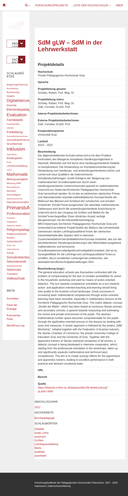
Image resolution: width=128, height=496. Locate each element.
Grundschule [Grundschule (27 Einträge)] (14, 143)
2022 (37, 407)
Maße (37, 448)
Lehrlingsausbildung (46, 444)
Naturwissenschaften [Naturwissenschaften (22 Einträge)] (18, 202)
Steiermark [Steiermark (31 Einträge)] (14, 269)
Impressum (40, 486)
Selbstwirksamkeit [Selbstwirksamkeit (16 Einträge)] (14, 266)
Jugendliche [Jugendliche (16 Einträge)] (12, 154)
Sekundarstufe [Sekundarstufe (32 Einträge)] (16, 261)
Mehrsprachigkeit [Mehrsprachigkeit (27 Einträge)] (17, 179)
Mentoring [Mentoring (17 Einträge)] (11, 183)
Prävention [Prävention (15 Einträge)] (11, 218)
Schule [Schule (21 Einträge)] (10, 253)
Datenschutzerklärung (59, 486)
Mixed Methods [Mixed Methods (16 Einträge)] (13, 187)
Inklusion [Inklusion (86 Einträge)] (16, 149)
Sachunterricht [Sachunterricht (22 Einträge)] (14, 241)
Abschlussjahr (18, 43)
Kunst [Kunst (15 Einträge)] (9, 162)
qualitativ (39, 451)
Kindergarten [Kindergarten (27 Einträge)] (14, 158)
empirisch (40, 436)
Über (119, 5)
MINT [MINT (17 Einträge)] (18, 183)
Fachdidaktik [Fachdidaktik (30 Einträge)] (15, 120)
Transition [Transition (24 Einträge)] (12, 273)
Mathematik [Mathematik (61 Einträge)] (17, 174)
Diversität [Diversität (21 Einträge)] (11, 105)
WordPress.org (15, 325)
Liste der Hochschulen (91, 5)
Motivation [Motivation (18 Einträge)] (11, 191)
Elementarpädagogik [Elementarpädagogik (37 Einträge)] (21, 109)
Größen (39, 440)
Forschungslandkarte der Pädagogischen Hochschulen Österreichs (69, 482)
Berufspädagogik (44, 418)
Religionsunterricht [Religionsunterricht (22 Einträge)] (16, 234)
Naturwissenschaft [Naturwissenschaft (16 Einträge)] (14, 199)
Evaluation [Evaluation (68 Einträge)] (17, 114)
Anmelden (13, 298)
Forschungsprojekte (51, 5)
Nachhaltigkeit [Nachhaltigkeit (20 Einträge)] (14, 195)
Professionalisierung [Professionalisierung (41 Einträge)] (22, 213)
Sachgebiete (18, 59)
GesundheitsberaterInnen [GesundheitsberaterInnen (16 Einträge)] (17, 136)
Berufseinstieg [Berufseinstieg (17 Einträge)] (13, 92)
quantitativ (40, 455)
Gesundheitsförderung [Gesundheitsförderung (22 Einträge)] (18, 140)
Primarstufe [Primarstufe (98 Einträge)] (19, 207)
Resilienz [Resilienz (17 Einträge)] (11, 238)
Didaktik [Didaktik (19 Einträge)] (10, 96)
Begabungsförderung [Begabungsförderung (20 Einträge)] (17, 84)
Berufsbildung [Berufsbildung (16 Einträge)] (12, 89)
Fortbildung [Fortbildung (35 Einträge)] (14, 132)
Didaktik (39, 429)
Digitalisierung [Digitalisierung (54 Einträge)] (19, 100)
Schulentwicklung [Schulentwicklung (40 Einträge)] (20, 257)
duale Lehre (41, 432)
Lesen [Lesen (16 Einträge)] (9, 170)
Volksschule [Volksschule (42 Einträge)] (16, 278)
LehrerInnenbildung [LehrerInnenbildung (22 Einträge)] (17, 166)
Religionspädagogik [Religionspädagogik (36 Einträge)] (21, 229)
